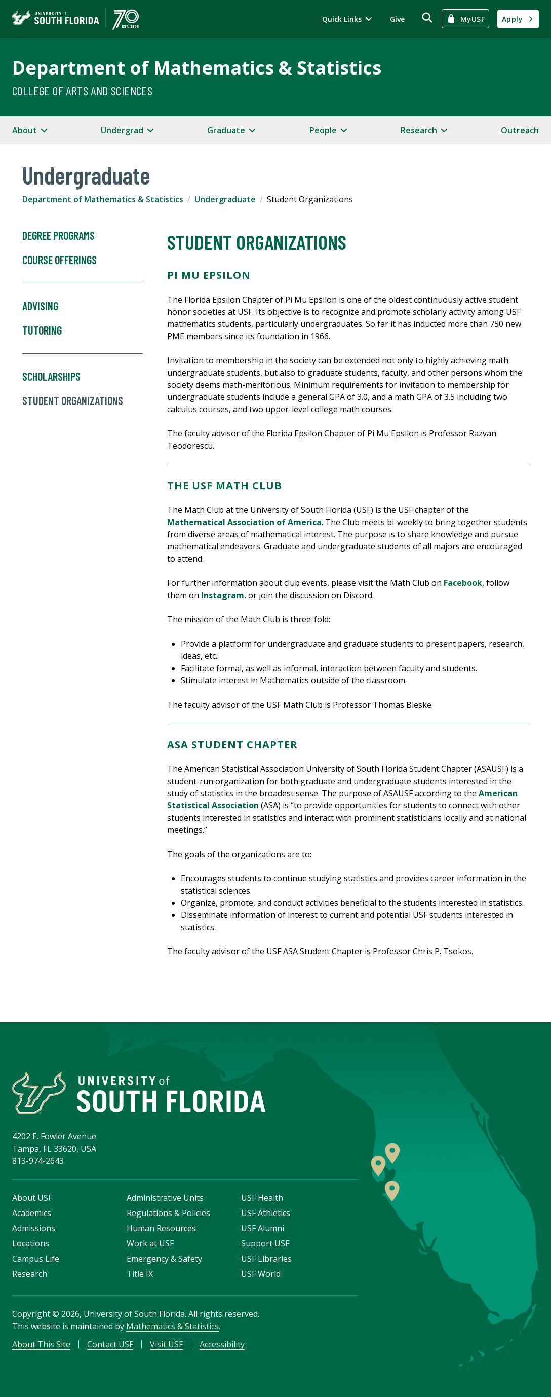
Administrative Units (165, 1197)
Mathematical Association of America (244, 522)
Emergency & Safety (164, 1258)
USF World (261, 1273)
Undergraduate (225, 199)
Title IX (140, 1273)
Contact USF (110, 1344)
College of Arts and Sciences (82, 90)
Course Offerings (82, 268)
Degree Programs (58, 236)
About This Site (41, 1344)
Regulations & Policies (168, 1213)
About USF (32, 1197)
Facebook (463, 583)
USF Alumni (262, 1228)
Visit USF (166, 1344)
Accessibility (222, 1344)
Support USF (265, 1243)
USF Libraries (266, 1258)
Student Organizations (72, 401)
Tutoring (82, 339)
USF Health (262, 1197)
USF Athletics (265, 1213)
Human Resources (161, 1228)
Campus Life (35, 1258)
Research (29, 1273)
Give (397, 19)
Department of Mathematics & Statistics (196, 67)
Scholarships (51, 377)
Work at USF (150, 1243)
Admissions (33, 1228)
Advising (40, 306)
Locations (30, 1243)
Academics (31, 1213)
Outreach (520, 130)
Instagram (222, 595)
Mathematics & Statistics (172, 1326)
